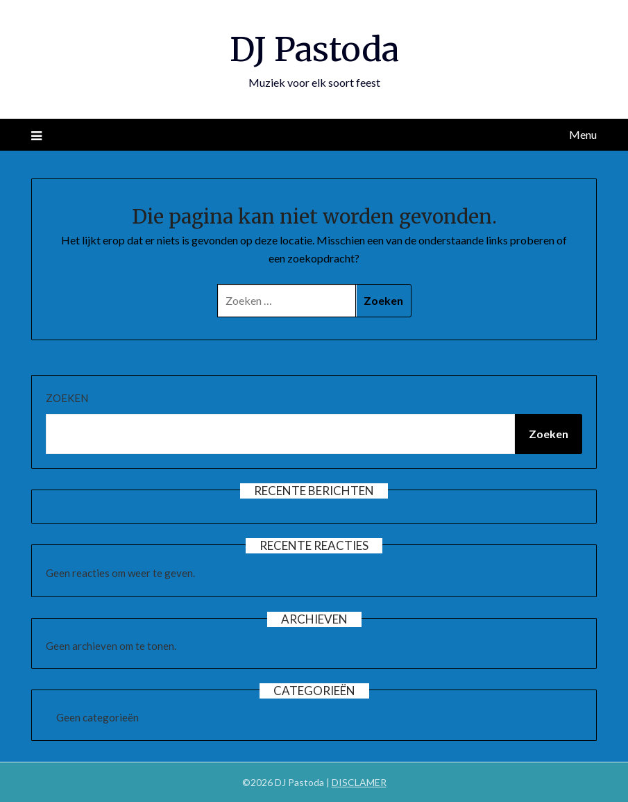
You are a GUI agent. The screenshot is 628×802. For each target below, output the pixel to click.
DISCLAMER (359, 782)
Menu (583, 134)
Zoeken (67, 398)
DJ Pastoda (314, 49)
